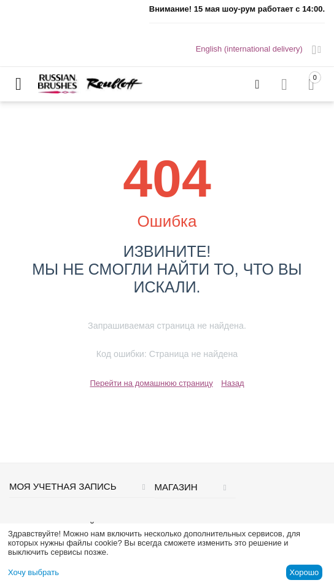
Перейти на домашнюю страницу (151, 383)
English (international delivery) (249, 48)
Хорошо (304, 572)
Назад (232, 383)
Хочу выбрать (33, 572)
